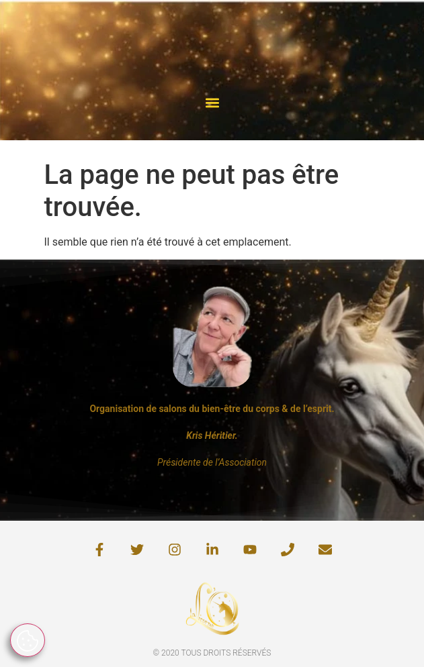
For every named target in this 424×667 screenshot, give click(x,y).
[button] (212, 102)
